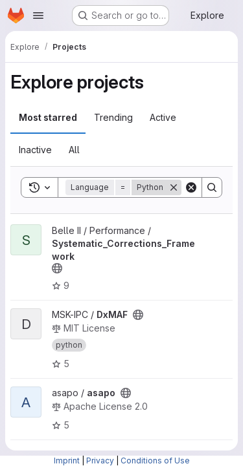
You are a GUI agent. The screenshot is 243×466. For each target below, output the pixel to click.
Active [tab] (163, 117)
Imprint (67, 460)
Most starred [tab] (48, 117)
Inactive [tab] (35, 149)
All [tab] (74, 149)
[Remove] (173, 187)
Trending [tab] (113, 117)
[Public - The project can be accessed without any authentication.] (57, 268)
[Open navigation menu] (38, 15)
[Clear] (191, 187)
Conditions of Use (155, 460)
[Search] (212, 187)
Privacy (100, 460)
